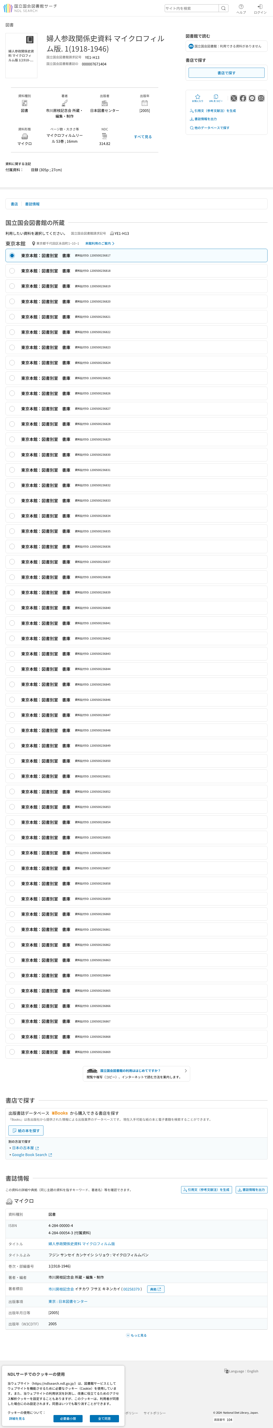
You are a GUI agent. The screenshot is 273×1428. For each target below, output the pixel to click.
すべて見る (143, 136)
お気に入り (197, 98)
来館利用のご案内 (100, 243)
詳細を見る (17, 1418)
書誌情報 (32, 204)
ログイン (260, 8)
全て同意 (104, 1418)
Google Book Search (32, 1154)
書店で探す (226, 72)
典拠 (156, 1289)
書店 (14, 204)
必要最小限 (68, 1418)
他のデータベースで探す (210, 127)
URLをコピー (216, 98)
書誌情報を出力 (203, 118)
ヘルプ (241, 8)
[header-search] (196, 8)
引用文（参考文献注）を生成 (213, 110)
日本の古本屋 (25, 1147)
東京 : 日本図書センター (68, 1301)
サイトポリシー (155, 1413)
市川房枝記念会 (61, 1289)
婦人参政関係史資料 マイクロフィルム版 (81, 1243)
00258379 (131, 1289)
